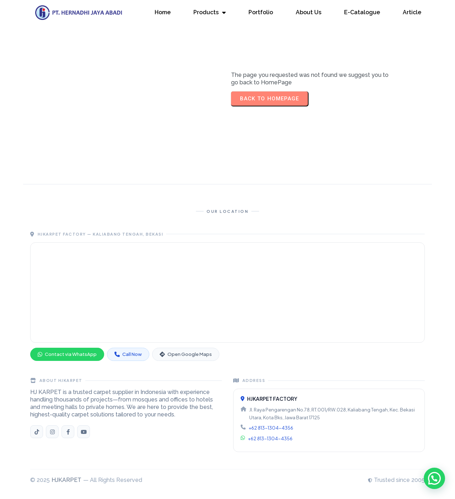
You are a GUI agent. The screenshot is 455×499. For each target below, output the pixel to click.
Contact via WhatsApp (67, 354)
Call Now (128, 354)
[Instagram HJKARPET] (52, 431)
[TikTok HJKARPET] (36, 431)
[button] (434, 478)
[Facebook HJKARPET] (67, 431)
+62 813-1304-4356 (270, 428)
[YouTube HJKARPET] (83, 431)
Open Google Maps (186, 354)
